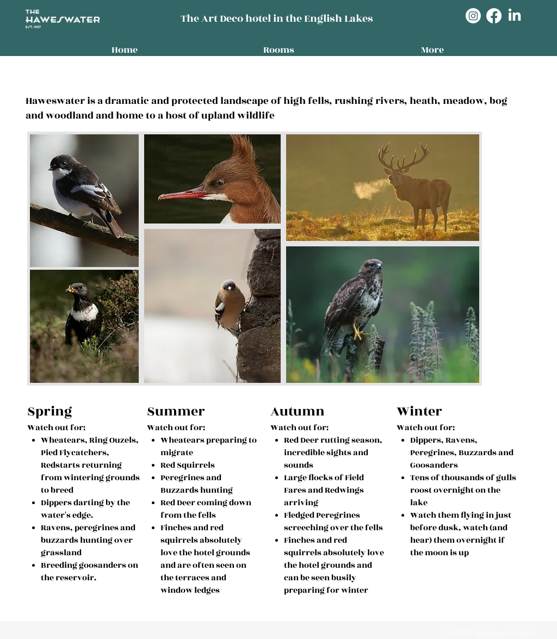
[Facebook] (494, 15)
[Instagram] (473, 15)
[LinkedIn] (514, 15)
